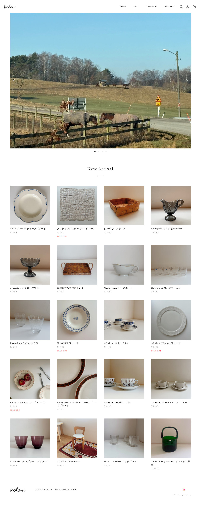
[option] (100, 80)
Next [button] (186, 80)
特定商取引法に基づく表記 (65, 489)
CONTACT (169, 6)
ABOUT (136, 6)
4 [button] (106, 151)
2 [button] (98, 151)
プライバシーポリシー (43, 489)
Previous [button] (14, 80)
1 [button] (95, 151)
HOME (123, 6)
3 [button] (102, 151)
